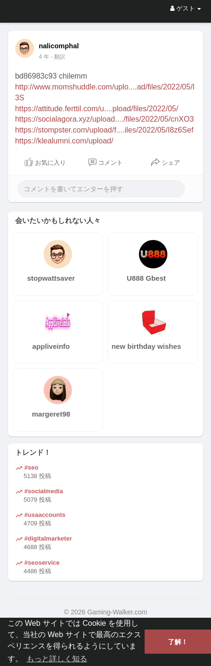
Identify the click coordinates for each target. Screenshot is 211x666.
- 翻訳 (58, 56)
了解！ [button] (178, 642)
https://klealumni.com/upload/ (64, 141)
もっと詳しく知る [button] (57, 659)
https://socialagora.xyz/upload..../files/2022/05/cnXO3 (104, 119)
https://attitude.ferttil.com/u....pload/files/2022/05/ (96, 109)
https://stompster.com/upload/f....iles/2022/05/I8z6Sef (104, 130)
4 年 (44, 56)
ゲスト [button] (185, 8)
